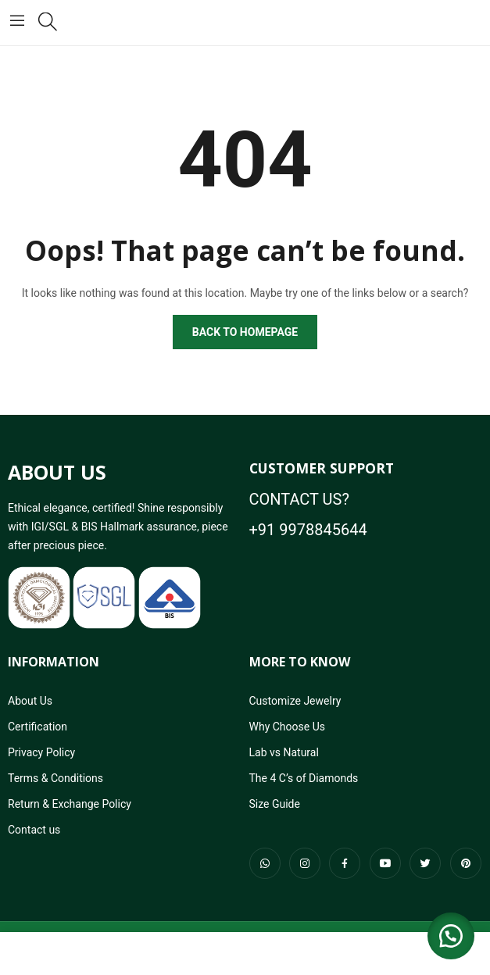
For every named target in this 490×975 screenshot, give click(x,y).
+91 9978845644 (308, 529)
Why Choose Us (287, 726)
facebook (344, 863)
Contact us (34, 829)
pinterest (465, 863)
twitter (425, 863)
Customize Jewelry (295, 701)
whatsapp (265, 863)
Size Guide (274, 804)
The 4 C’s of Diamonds (304, 778)
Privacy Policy (41, 752)
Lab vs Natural (284, 752)
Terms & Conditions (55, 778)
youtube (385, 863)
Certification (37, 726)
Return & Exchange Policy (69, 804)
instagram (304, 863)
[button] (450, 935)
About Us (30, 701)
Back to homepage (245, 332)
